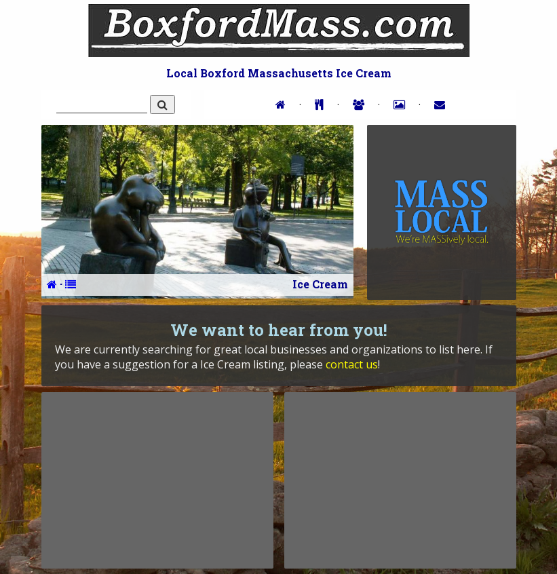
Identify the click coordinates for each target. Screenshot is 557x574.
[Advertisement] (157, 480)
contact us (352, 364)
